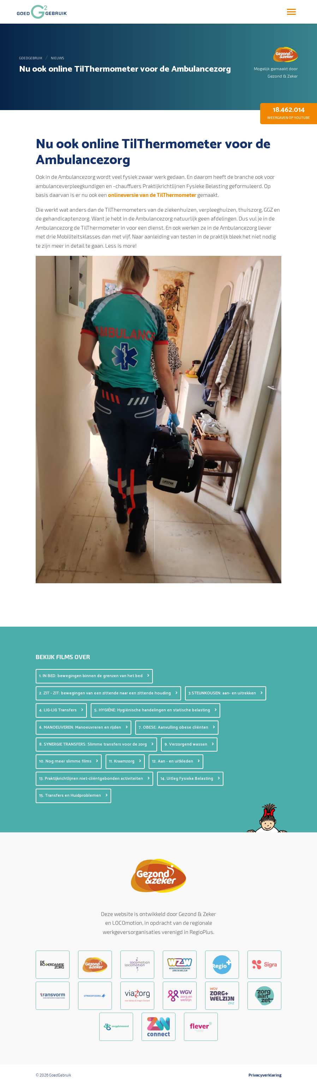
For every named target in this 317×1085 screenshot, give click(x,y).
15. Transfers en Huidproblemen (73, 795)
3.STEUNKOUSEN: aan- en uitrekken (226, 693)
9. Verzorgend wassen (189, 744)
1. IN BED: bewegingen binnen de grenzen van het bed (94, 676)
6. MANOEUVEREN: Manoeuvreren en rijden (83, 727)
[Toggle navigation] (291, 12)
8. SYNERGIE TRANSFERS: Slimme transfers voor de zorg (96, 744)
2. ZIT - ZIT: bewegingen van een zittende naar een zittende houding (108, 693)
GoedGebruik (30, 58)
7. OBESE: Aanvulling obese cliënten (177, 727)
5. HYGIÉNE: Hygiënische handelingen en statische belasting (155, 710)
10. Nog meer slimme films (68, 761)
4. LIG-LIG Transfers (61, 710)
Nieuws (57, 58)
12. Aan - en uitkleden (176, 761)
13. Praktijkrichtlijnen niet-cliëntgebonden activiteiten (94, 778)
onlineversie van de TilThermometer (152, 195)
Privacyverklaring (265, 1075)
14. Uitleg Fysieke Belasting (190, 778)
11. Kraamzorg (125, 761)
